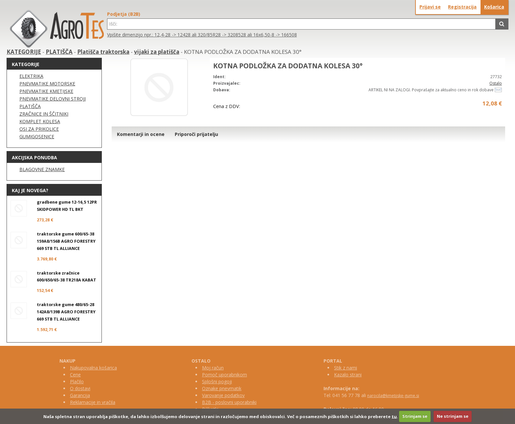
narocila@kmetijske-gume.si (393, 395)
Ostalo (495, 83)
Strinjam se (414, 416)
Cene (75, 374)
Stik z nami (345, 368)
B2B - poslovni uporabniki (229, 402)
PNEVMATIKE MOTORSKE (47, 83)
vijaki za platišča (156, 51)
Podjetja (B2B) (123, 14)
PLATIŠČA (59, 51)
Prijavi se (430, 7)
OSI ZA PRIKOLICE (39, 129)
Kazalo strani (348, 374)
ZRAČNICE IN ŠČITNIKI (43, 114)
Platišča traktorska (103, 51)
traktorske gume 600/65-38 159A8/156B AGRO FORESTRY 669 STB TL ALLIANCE (66, 241)
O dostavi (80, 388)
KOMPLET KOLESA (39, 121)
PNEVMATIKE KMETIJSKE (46, 91)
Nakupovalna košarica (93, 368)
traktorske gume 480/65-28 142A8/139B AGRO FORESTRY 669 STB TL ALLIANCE (66, 312)
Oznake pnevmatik (221, 388)
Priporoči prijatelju (196, 134)
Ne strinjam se (452, 416)
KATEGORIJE (24, 51)
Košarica (494, 7)
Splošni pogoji (217, 381)
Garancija (80, 395)
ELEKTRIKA (31, 76)
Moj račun (213, 368)
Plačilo (77, 381)
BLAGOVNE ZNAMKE (42, 169)
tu (394, 416)
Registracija (462, 7)
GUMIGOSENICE (36, 136)
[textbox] (301, 24)
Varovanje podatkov (223, 395)
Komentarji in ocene (141, 134)
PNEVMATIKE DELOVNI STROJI (52, 99)
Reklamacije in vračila (92, 402)
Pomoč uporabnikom (224, 374)
